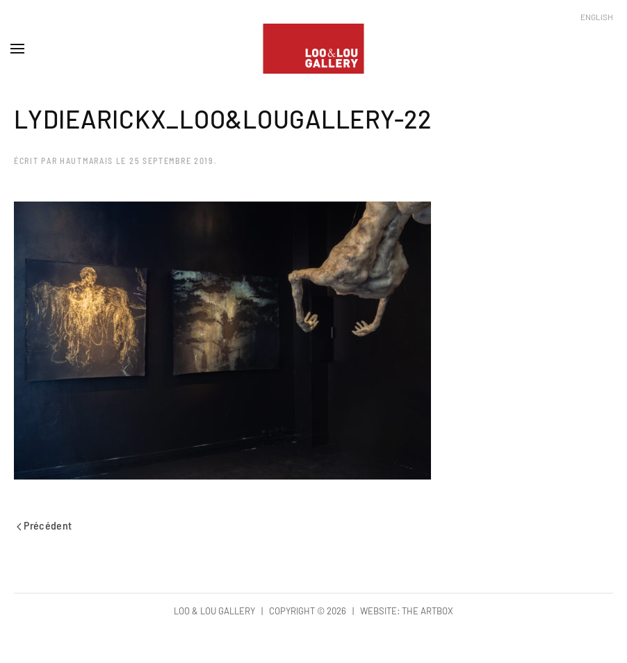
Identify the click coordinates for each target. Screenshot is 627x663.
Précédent (44, 525)
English (596, 17)
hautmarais (86, 160)
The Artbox (427, 610)
